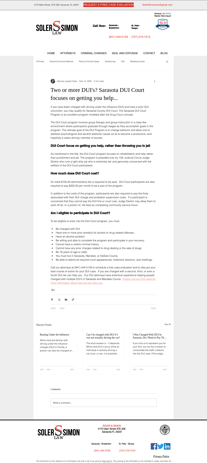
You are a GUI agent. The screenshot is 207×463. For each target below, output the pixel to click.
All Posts (40, 61)
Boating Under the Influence (54, 334)
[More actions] (155, 81)
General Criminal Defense (61, 61)
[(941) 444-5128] (118, 37)
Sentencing (110, 61)
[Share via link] (73, 299)
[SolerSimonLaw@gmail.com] (157, 5)
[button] (167, 61)
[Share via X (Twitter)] (59, 299)
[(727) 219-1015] (140, 37)
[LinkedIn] (167, 446)
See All (168, 324)
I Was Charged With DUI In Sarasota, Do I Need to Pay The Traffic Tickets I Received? (149, 336)
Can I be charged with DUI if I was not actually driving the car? (103, 336)
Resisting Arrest (137, 61)
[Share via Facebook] (52, 299)
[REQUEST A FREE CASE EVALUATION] (108, 5)
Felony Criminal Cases (89, 61)
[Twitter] (160, 446)
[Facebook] (154, 446)
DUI (123, 61)
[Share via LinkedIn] (66, 299)
